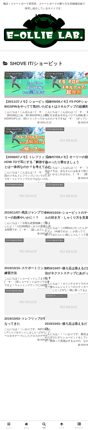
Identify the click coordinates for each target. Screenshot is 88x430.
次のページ (44, 357)
